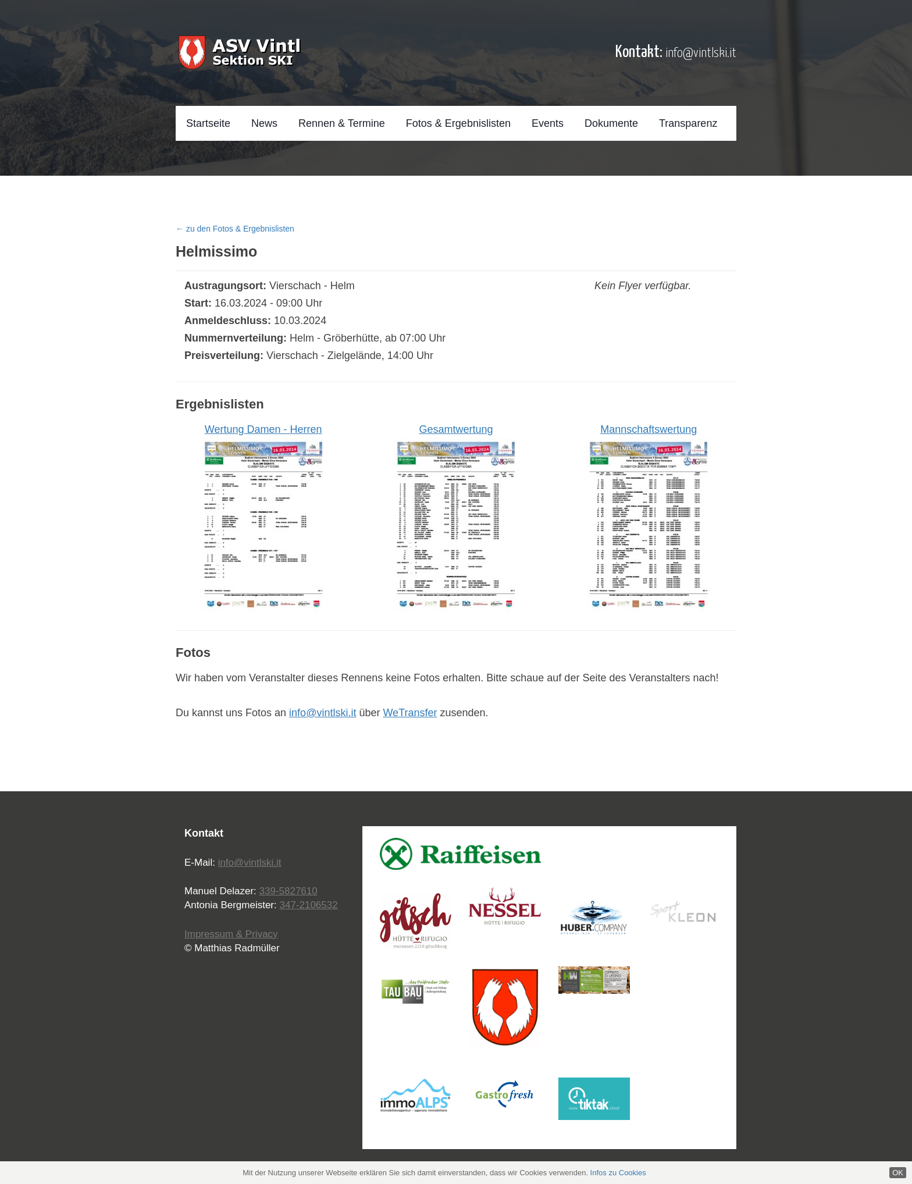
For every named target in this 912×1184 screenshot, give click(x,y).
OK (897, 1172)
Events (548, 123)
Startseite (208, 123)
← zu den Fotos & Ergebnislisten (235, 228)
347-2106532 (308, 905)
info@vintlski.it (700, 53)
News (264, 123)
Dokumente (611, 123)
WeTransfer (410, 713)
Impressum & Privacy (231, 934)
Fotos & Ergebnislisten (458, 123)
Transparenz (688, 123)
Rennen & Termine (341, 123)
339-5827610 (288, 891)
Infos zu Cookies (618, 1172)
